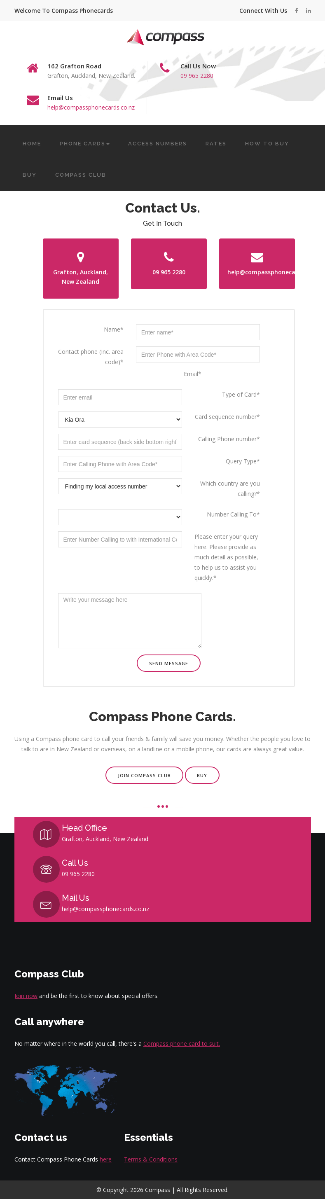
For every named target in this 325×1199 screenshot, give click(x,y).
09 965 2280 (196, 75)
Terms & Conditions (151, 1159)
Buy (202, 775)
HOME (32, 143)
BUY (30, 175)
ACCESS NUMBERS (157, 143)
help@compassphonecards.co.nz (91, 107)
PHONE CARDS (85, 143)
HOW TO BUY (267, 143)
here (106, 1159)
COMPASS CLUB (80, 175)
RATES (216, 143)
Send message (168, 663)
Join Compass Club (144, 775)
